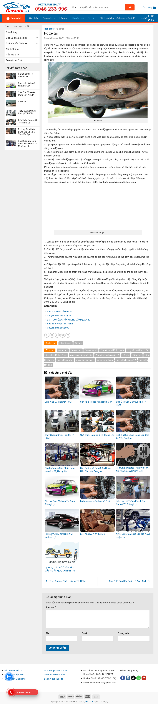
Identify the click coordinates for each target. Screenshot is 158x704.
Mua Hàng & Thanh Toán (56, 670)
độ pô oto (62, 350)
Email (84, 633)
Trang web (123, 633)
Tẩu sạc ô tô (12, 54)
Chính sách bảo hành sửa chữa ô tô (117, 18)
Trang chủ (49, 29)
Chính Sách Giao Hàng (15, 679)
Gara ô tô (89, 701)
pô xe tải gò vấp (65, 360)
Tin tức (91, 18)
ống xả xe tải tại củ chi (56, 355)
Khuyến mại (78, 18)
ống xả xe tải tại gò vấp (81, 355)
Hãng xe (64, 18)
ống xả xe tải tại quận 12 (107, 355)
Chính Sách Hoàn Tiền (54, 674)
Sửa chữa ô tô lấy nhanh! (59, 311)
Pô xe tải (22, 101)
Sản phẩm (49, 18)
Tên (47, 633)
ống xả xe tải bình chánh (112, 350)
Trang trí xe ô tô (14, 60)
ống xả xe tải (91, 350)
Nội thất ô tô (12, 49)
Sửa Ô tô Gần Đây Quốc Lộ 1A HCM (26, 93)
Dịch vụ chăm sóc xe (16, 38)
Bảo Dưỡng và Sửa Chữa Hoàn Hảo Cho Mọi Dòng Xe (27, 143)
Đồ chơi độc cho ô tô (53, 679)
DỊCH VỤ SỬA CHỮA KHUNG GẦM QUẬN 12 (68, 319)
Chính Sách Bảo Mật (14, 674)
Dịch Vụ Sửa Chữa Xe (16, 43)
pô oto (126, 355)
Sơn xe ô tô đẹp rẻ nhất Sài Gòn (26, 84)
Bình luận (51, 607)
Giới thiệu (33, 18)
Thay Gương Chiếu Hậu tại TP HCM (27, 112)
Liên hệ (143, 18)
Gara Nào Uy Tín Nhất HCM (25, 75)
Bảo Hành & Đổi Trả (14, 670)
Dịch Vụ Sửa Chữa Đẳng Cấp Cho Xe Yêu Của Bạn (26, 132)
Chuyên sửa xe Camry (58, 327)
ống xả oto (76, 350)
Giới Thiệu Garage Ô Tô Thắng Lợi (27, 121)
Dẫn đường (11, 32)
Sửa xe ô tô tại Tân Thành (60, 323)
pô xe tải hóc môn (84, 360)
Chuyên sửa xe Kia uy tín (59, 315)
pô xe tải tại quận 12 (126, 360)
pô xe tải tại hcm (105, 360)
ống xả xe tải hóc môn (138, 350)
